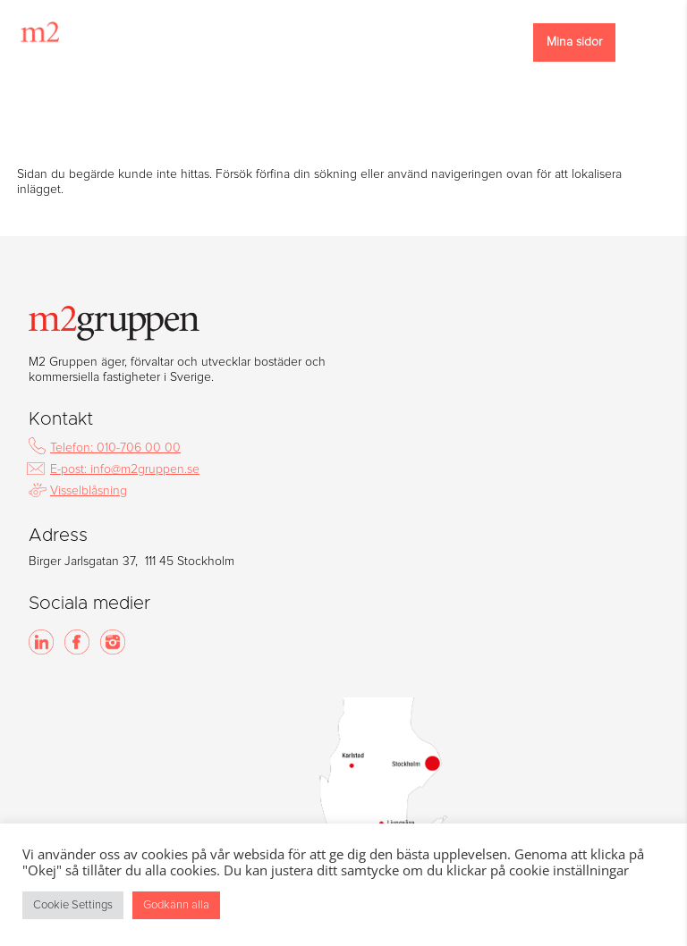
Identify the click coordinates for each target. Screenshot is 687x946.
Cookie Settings (73, 905)
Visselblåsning (88, 491)
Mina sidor (574, 42)
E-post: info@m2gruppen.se (124, 469)
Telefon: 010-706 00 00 (115, 448)
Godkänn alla (176, 905)
